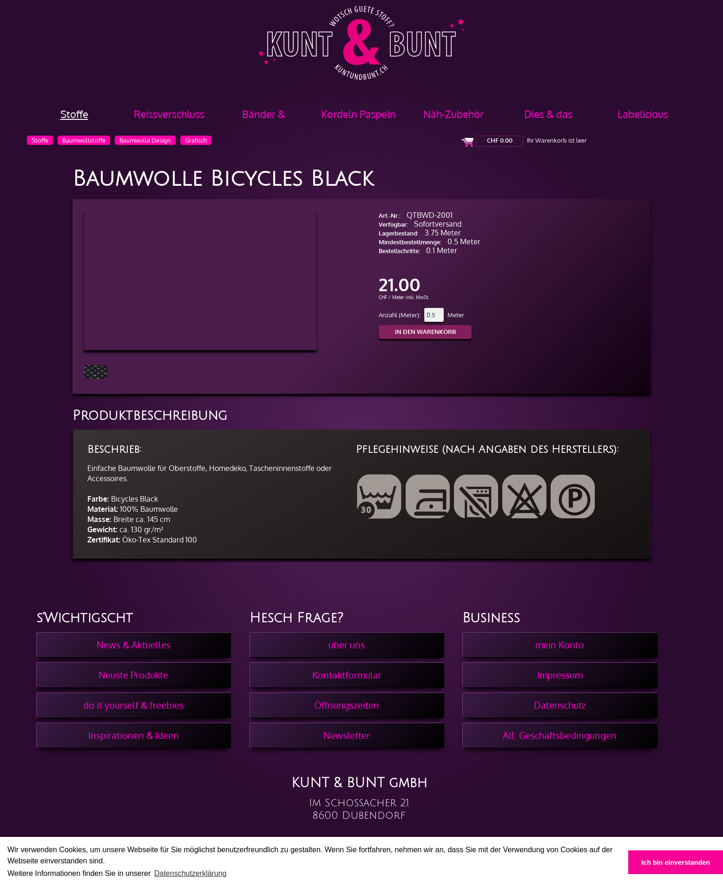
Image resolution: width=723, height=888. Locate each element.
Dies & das (548, 113)
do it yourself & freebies (133, 705)
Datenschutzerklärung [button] (190, 873)
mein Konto (559, 645)
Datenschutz (560, 705)
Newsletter (346, 735)
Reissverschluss (169, 113)
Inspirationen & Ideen (133, 735)
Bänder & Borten (263, 117)
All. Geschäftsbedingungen (560, 735)
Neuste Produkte (133, 675)
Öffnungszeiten (346, 705)
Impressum (560, 675)
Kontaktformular (346, 675)
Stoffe (74, 113)
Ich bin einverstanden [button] (675, 862)
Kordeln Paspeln (358, 113)
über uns (347, 645)
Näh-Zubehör (453, 113)
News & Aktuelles (134, 645)
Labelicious (643, 113)
